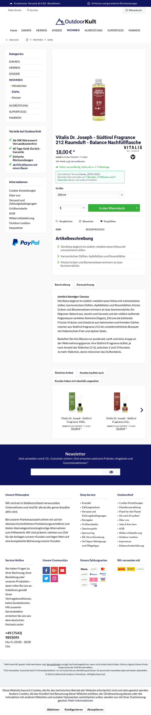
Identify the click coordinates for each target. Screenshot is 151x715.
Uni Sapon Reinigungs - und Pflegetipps (94, 543)
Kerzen (16, 97)
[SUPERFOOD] (115, 30)
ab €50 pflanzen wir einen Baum (25, 166)
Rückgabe (87, 519)
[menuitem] (134, 10)
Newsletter (16, 227)
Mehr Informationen (80, 700)
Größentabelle (18, 208)
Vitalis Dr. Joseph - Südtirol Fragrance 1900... (76, 420)
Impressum (125, 541)
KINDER (14, 73)
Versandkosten (54, 664)
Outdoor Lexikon (19, 223)
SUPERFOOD (17, 111)
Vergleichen (64, 221)
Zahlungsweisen (91, 507)
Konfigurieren (74, 709)
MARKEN (15, 117)
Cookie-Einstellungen (22, 190)
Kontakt (86, 502)
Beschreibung (62, 284)
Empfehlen (108, 221)
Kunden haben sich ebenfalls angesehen (77, 380)
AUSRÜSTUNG (18, 105)
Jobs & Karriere (127, 524)
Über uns (14, 195)
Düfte (15, 91)
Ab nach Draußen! (129, 515)
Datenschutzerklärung (131, 545)
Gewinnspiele (89, 528)
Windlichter (19, 85)
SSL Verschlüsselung (93, 536)
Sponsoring (88, 532)
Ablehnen (53, 709)
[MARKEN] (134, 30)
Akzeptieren (95, 709)
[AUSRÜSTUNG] (93, 30)
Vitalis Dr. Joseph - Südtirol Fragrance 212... (121, 420)
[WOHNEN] (73, 30)
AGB (12, 213)
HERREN (14, 67)
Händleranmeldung (130, 507)
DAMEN (14, 61)
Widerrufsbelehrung (21, 218)
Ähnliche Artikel (64, 372)
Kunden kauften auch (92, 372)
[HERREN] (41, 30)
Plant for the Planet (130, 511)
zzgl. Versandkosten (75, 161)
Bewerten (86, 221)
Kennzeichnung (85, 284)
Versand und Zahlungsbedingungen (23, 201)
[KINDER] (56, 30)
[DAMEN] (26, 30)
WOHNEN (16, 79)
